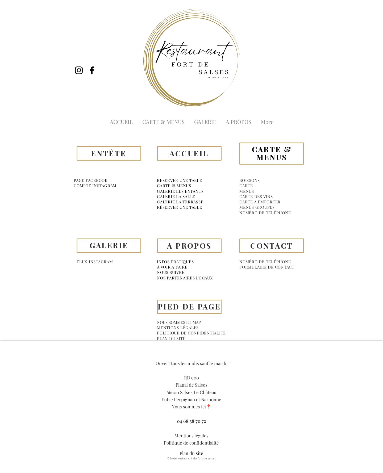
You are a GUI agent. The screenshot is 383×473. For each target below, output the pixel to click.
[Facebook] (92, 70)
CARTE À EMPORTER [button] (260, 201)
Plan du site (191, 453)
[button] (249, 180)
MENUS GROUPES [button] (257, 207)
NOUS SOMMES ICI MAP (179, 322)
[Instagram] (79, 70)
